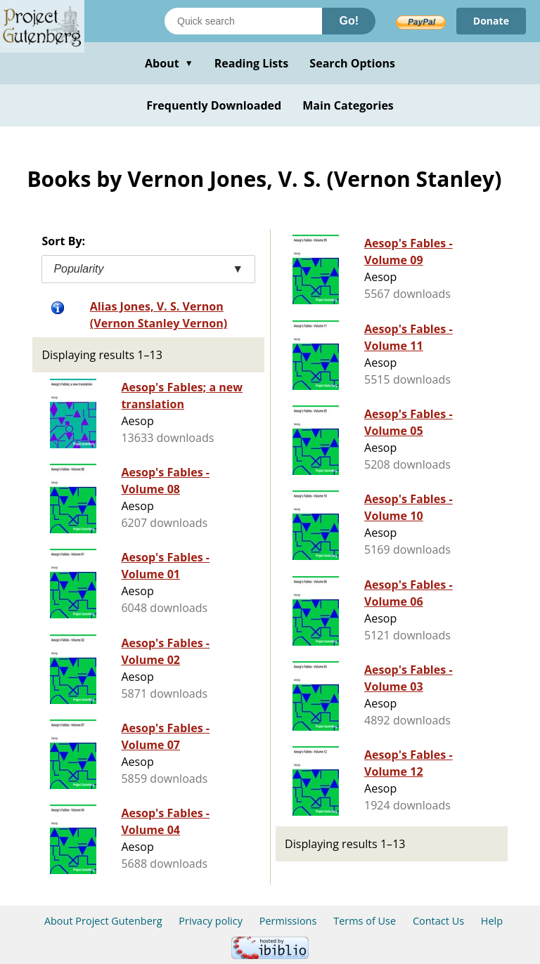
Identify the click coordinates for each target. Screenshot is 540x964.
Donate (491, 20)
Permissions (288, 920)
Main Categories (348, 105)
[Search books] (243, 21)
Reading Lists (251, 63)
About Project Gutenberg (103, 920)
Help (492, 920)
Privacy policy (211, 920)
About (169, 63)
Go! (349, 21)
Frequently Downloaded (213, 105)
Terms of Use (364, 920)
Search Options (352, 63)
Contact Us (438, 920)
